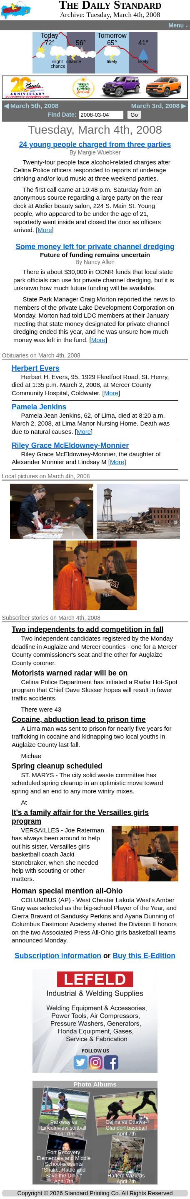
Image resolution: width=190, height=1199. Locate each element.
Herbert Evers (36, 368)
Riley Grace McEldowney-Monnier (70, 445)
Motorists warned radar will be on (70, 673)
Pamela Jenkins (39, 407)
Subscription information (58, 956)
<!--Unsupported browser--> (95, 1132)
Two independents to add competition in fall (87, 629)
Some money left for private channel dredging (94, 246)
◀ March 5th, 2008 (31, 105)
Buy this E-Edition (143, 956)
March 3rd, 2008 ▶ (159, 105)
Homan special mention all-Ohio (67, 891)
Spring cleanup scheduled (57, 766)
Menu (178, 25)
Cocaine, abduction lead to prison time (79, 719)
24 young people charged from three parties (95, 144)
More (45, 229)
